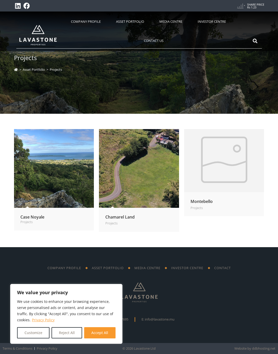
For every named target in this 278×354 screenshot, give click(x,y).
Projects (56, 69)
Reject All (67, 332)
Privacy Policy (43, 319)
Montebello (202, 201)
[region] (66, 314)
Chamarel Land (120, 217)
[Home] (16, 69)
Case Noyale (32, 217)
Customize (33, 332)
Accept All (99, 332)
